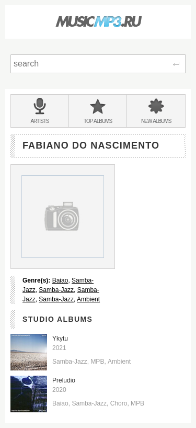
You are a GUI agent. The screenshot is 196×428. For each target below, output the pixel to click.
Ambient (88, 299)
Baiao (60, 280)
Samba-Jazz (56, 290)
